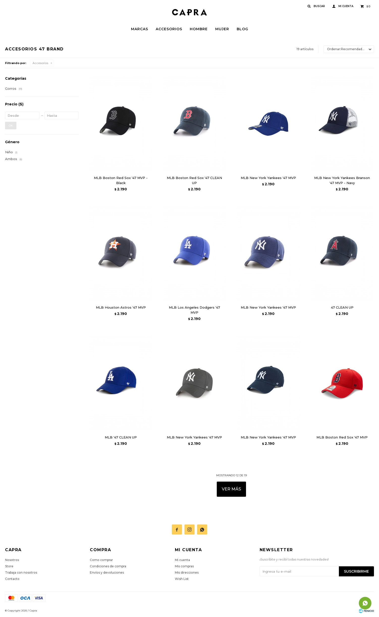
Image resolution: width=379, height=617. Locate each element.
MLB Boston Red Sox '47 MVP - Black (121, 180)
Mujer (222, 29)
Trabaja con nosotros (21, 572)
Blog (242, 29)
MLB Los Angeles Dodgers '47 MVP (194, 309)
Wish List (182, 579)
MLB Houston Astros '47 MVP (121, 307)
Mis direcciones (187, 572)
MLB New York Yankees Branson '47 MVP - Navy (342, 180)
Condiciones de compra (108, 566)
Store (9, 566)
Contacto (12, 579)
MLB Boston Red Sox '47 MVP (342, 437)
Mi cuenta (182, 560)
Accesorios (169, 29)
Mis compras (184, 566)
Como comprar (101, 560)
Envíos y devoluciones (107, 572)
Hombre (199, 29)
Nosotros (12, 560)
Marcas (139, 29)
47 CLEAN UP (342, 307)
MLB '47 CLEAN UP (121, 437)
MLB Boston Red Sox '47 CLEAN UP (194, 180)
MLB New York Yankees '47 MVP (268, 178)
